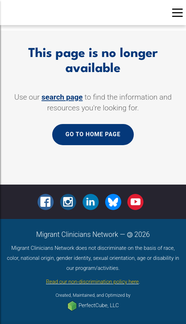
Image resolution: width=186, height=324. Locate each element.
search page (62, 97)
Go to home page (93, 134)
